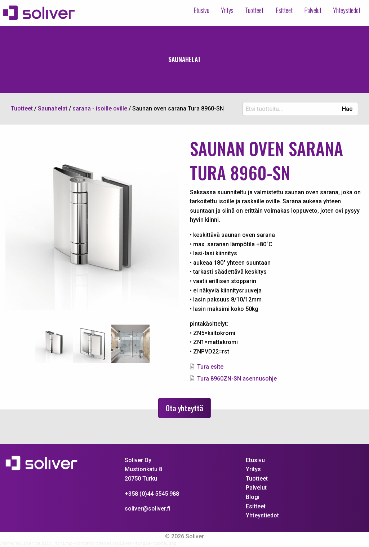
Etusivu (199, 10)
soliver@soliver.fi (147, 508)
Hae (347, 109)
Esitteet (284, 10)
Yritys (225, 10)
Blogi (252, 497)
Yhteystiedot (346, 10)
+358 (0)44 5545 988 (152, 493)
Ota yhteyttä (184, 408)
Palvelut (312, 10)
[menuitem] (199, 10)
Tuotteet (252, 10)
